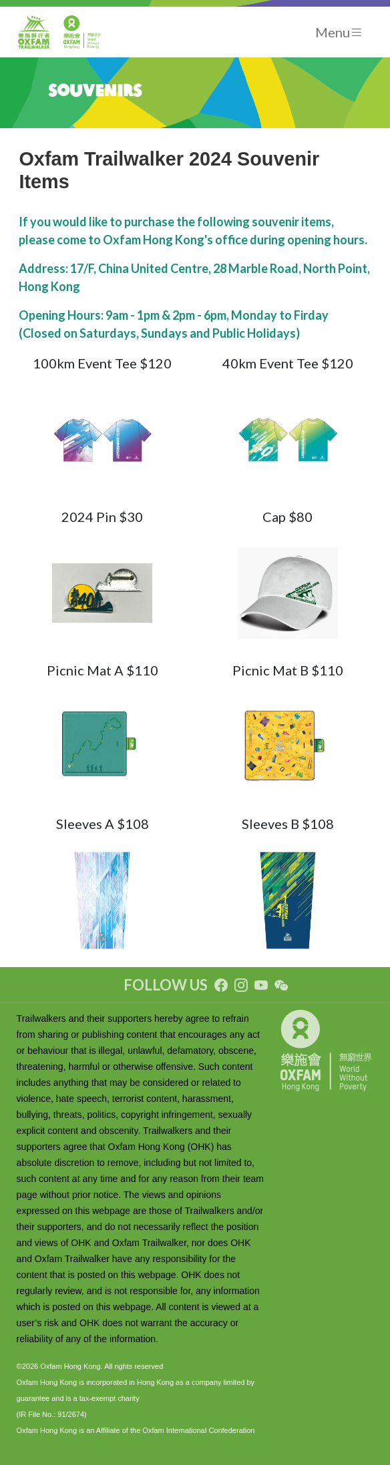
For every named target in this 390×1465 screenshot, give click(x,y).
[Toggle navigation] (339, 32)
